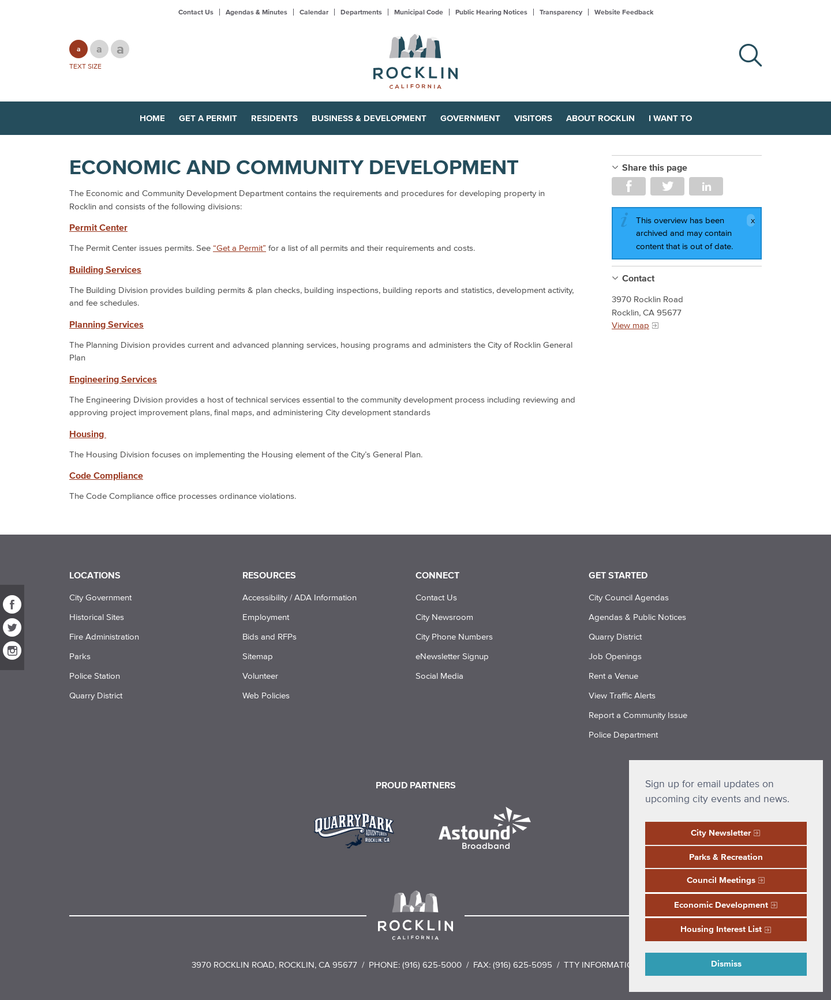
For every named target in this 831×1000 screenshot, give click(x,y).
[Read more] (358, 829)
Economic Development (721, 904)
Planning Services (106, 324)
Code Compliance (106, 475)
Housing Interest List (721, 929)
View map (630, 325)
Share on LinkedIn (706, 186)
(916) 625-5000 (432, 964)
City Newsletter (721, 832)
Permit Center (98, 227)
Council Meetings (721, 880)
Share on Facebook (629, 186)
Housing (87, 433)
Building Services (105, 269)
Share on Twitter (667, 186)
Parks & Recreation (726, 857)
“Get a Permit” (239, 248)
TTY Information (601, 964)
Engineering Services (113, 379)
